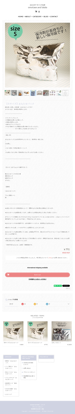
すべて (11, 304)
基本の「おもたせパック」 (11, 361)
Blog (46, 17)
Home (20, 17)
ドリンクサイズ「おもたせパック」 (11, 378)
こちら (50, 258)
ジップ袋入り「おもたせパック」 (11, 367)
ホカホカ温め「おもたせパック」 (11, 389)
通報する (68, 288)
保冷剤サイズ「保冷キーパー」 (11, 384)
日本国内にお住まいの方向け (37, 279)
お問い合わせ (27, 368)
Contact (54, 17)
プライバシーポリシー (29, 372)
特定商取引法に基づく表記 (29, 376)
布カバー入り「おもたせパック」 (11, 372)
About (28, 17)
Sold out (37, 275)
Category (37, 17)
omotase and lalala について (29, 363)
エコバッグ (8, 394)
